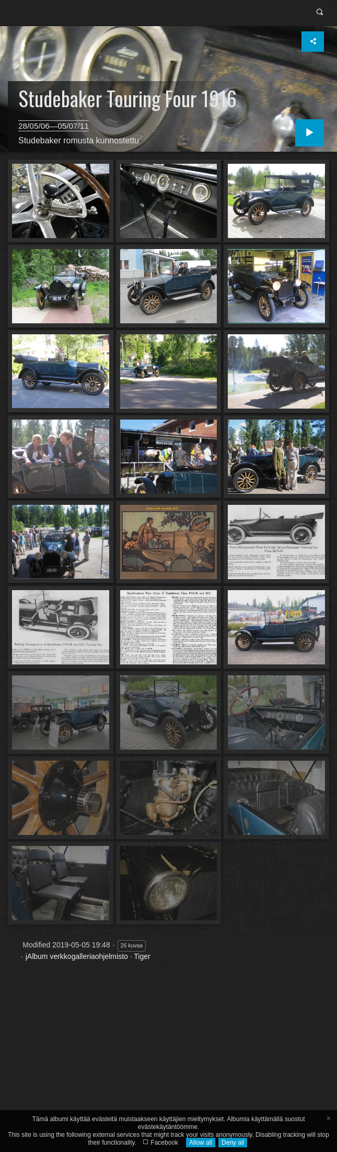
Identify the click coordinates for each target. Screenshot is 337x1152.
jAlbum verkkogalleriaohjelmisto (77, 956)
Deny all (233, 1142)
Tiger (142, 956)
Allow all (200, 1142)
